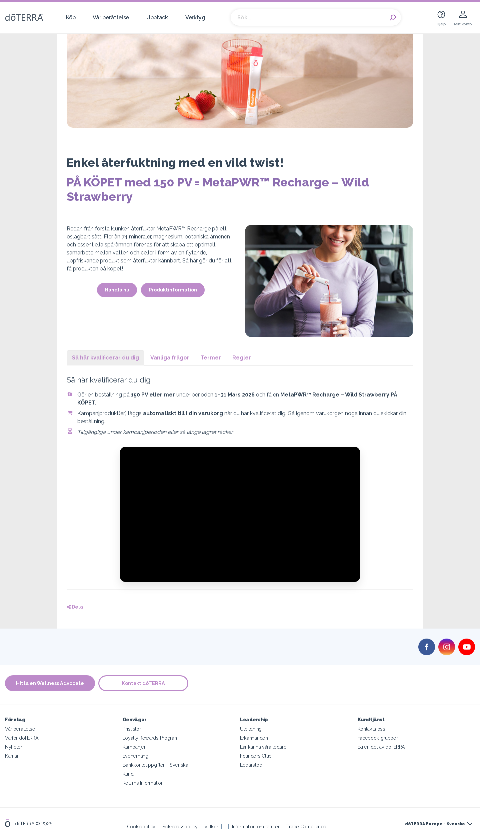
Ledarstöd (251, 765)
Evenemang (135, 756)
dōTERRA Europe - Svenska (435, 824)
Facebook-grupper (378, 738)
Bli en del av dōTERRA (381, 747)
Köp (70, 17)
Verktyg (195, 17)
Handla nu (117, 289)
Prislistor (132, 729)
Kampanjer (134, 747)
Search (392, 17)
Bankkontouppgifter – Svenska (155, 765)
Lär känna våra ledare (263, 747)
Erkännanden (254, 738)
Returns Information (143, 783)
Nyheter (13, 747)
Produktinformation (173, 289)
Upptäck (157, 17)
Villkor (211, 826)
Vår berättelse (111, 17)
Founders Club (256, 756)
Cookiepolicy (141, 826)
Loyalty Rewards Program (151, 738)
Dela (75, 607)
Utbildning (251, 729)
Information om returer (255, 826)
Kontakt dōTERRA (143, 683)
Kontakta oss (371, 729)
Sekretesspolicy (179, 826)
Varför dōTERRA (22, 738)
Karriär (12, 756)
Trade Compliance (306, 826)
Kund (128, 774)
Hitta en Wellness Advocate (50, 683)
